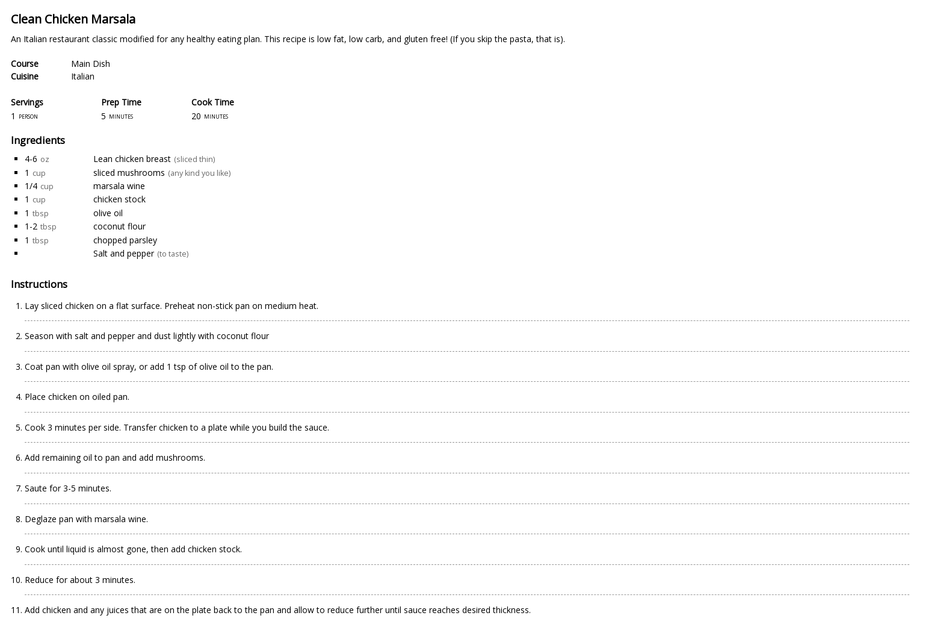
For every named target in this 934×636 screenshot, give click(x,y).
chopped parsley (125, 240)
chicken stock (119, 199)
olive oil (108, 213)
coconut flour (119, 226)
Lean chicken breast (132, 158)
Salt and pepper (123, 253)
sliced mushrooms (129, 172)
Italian (82, 76)
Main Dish (90, 63)
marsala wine (119, 186)
